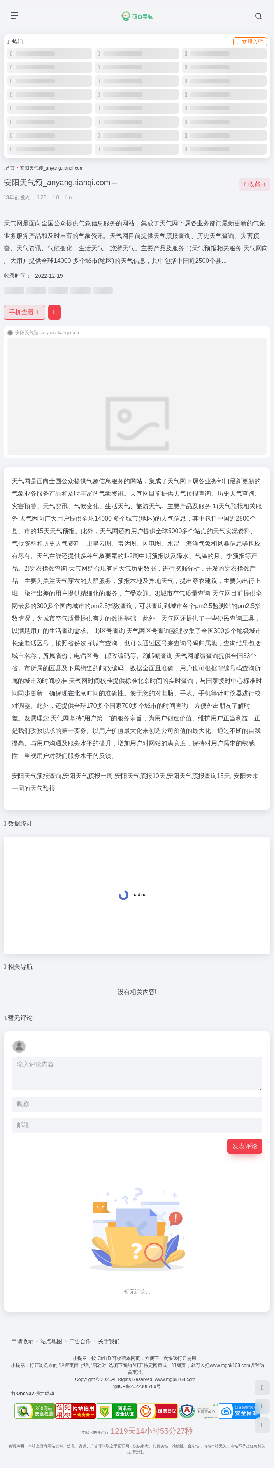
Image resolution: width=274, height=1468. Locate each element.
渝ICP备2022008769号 (137, 1386)
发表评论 (244, 1146)
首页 (10, 168)
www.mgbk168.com (176, 1379)
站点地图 (51, 1341)
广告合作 (80, 1341)
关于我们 (109, 1341)
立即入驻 (250, 42)
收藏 (254, 184)
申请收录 (22, 1341)
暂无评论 (20, 1017)
